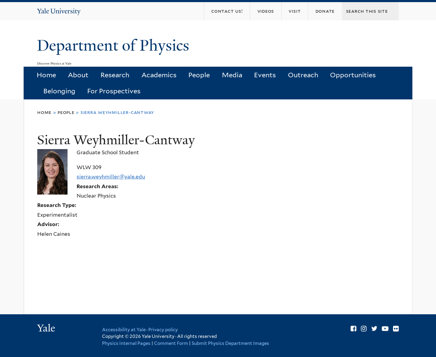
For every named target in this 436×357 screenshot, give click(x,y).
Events (265, 75)
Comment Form (171, 343)
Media (232, 75)
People (199, 75)
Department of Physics (115, 45)
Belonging (59, 91)
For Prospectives (113, 91)
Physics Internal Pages (126, 343)
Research (115, 75)
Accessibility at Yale (124, 329)
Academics (159, 75)
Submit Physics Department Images (230, 343)
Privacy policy (163, 329)
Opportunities (353, 75)
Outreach (303, 75)
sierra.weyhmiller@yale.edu (111, 177)
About (78, 75)
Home (46, 75)
